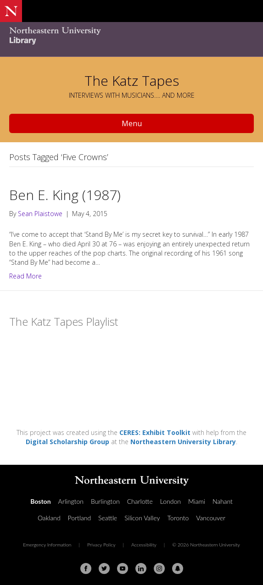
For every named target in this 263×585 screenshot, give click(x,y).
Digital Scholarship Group (67, 441)
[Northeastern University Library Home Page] (131, 37)
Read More (25, 276)
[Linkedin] (140, 568)
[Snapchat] (177, 568)
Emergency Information (47, 544)
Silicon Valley (142, 518)
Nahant (223, 501)
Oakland (49, 518)
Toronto (178, 518)
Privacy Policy (101, 544)
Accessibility (144, 544)
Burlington (105, 501)
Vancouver (210, 518)
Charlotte (140, 501)
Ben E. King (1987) (65, 194)
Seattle (107, 518)
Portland (79, 518)
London (170, 501)
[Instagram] (159, 568)
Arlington (71, 501)
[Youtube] (122, 568)
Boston (40, 501)
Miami (196, 501)
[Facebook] (85, 568)
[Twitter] (104, 568)
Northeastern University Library (183, 441)
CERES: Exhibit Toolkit (154, 432)
